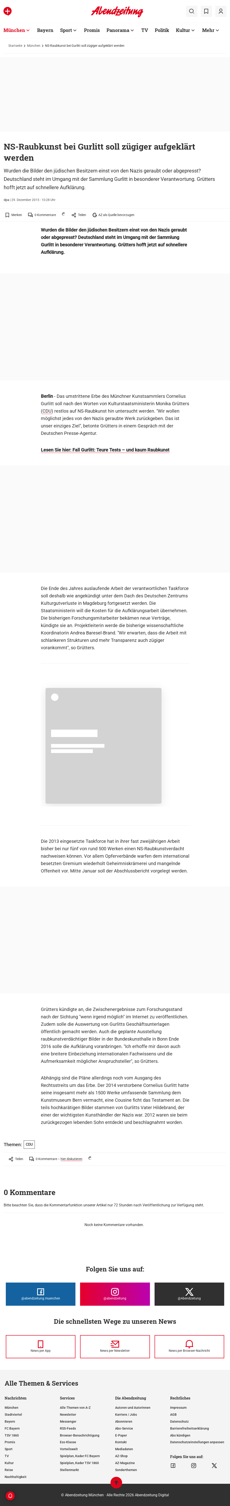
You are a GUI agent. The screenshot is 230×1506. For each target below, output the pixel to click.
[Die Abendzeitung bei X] (189, 1294)
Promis (10, 1442)
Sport (9, 1449)
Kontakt (121, 1442)
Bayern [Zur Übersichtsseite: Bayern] (45, 30)
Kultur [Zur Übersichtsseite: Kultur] (183, 30)
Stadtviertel (13, 1414)
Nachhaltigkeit (15, 1477)
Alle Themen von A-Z (75, 1407)
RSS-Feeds (68, 1428)
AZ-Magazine (125, 1463)
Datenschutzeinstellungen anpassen (197, 1442)
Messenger (68, 1421)
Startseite (15, 45)
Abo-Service (124, 1428)
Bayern (10, 1421)
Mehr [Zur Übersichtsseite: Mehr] (208, 30)
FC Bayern (12, 1428)
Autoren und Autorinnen (132, 1407)
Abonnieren (123, 1421)
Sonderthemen (126, 1470)
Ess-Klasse (68, 1442)
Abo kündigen (180, 1435)
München (33, 45)
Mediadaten (124, 1449)
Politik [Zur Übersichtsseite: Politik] (162, 30)
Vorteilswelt (69, 1449)
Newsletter (68, 1414)
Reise (9, 1470)
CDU (47, 411)
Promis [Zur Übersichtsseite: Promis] (92, 30)
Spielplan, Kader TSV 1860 (79, 1463)
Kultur (9, 1463)
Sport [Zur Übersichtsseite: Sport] (66, 30)
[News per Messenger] (40, 1346)
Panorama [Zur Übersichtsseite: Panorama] (118, 30)
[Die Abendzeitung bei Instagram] (115, 1294)
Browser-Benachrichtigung (79, 1435)
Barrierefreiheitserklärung (189, 1428)
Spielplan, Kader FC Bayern (80, 1456)
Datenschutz (179, 1421)
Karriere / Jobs (126, 1414)
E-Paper (121, 1435)
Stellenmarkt (69, 1470)
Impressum (178, 1407)
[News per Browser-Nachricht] (189, 1346)
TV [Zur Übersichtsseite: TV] (144, 30)
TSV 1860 (12, 1435)
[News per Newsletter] (115, 1346)
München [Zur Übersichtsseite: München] (14, 30)
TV (7, 1456)
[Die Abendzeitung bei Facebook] (40, 1294)
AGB (173, 1414)
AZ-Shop (121, 1456)
